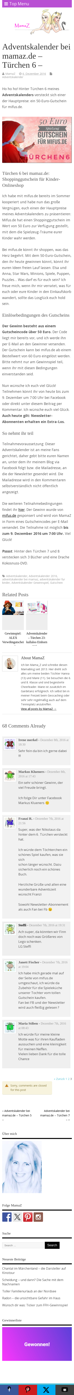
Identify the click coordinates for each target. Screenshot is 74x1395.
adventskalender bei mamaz (20, 579)
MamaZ (10, 74)
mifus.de (9, 515)
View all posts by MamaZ (38, 709)
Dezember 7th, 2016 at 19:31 (47, 925)
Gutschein (56, 582)
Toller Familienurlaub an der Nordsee (29, 1291)
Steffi (22, 925)
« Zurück (59, 1079)
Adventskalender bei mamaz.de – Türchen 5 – (17, 1115)
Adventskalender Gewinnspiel (30, 582)
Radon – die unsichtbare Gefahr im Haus (31, 1298)
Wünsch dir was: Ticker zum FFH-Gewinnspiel (35, 1305)
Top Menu (16, 3)
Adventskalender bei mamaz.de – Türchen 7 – (55, 1115)
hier (21, 509)
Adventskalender (12, 77)
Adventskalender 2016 (43, 576)
